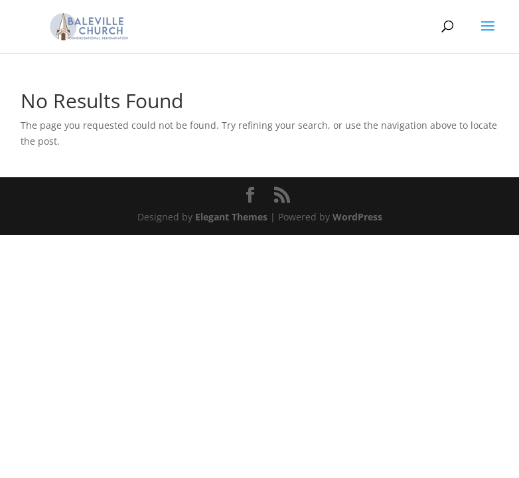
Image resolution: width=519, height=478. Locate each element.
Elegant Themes (231, 216)
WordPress (357, 216)
